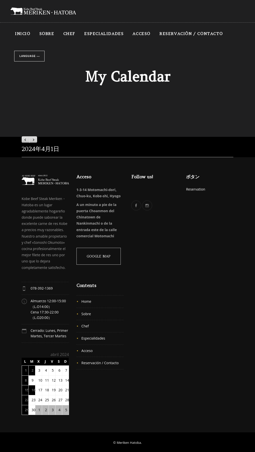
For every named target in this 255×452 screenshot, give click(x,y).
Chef (69, 33)
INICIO (22, 33)
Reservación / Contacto (191, 33)
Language (27, 56)
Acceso (141, 33)
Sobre (46, 33)
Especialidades (104, 33)
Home (86, 301)
